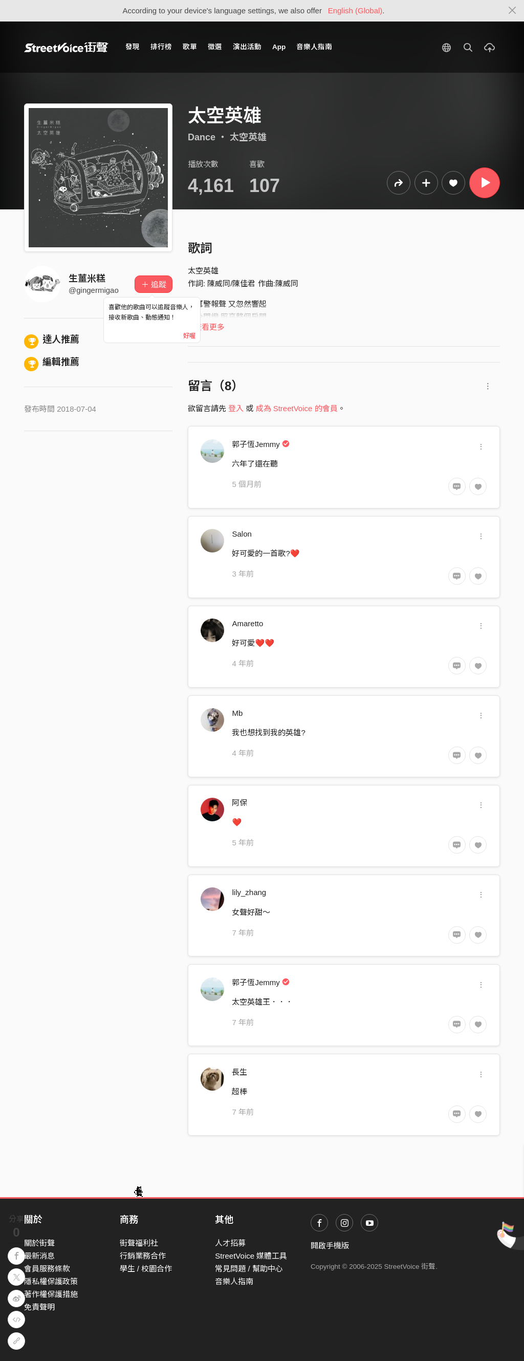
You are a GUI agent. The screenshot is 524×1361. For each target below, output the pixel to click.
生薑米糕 (87, 278)
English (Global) (355, 10)
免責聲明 (39, 1307)
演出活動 (247, 47)
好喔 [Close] (189, 335)
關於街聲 (39, 1243)
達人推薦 (51, 339)
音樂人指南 (314, 47)
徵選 (215, 47)
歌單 (190, 47)
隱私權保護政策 (51, 1281)
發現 (132, 47)
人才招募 (230, 1243)
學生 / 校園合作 (146, 1268)
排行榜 (161, 47)
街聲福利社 (139, 1243)
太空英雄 (248, 137)
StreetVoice (66, 47)
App (279, 47)
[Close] (512, 11)
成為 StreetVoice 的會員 (297, 408)
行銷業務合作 (143, 1255)
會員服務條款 (47, 1268)
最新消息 (39, 1255)
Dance (201, 137)
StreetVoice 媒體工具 (251, 1255)
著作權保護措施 (51, 1294)
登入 (236, 408)
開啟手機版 (330, 1245)
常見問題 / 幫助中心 (249, 1268)
